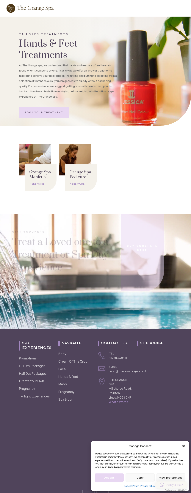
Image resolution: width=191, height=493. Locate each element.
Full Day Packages (32, 366)
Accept (109, 478)
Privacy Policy (147, 486)
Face (62, 369)
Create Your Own (31, 381)
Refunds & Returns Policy (70, 483)
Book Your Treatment (44, 112)
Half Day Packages (32, 373)
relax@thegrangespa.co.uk (128, 371)
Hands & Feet (68, 377)
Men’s (62, 384)
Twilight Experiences (34, 396)
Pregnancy (27, 388)
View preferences (170, 478)
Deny (140, 478)
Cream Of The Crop (72, 361)
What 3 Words (118, 402)
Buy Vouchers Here (135, 248)
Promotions (28, 358)
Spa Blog (65, 399)
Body (62, 354)
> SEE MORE (36, 183)
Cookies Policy (131, 486)
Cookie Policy (45, 483)
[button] (183, 446)
